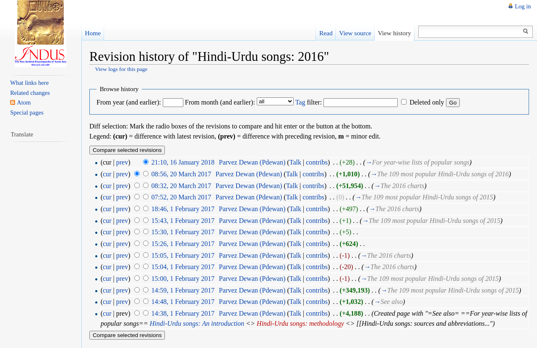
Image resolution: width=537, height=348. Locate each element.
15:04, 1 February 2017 (183, 266)
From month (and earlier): (220, 102)
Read (326, 33)
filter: (308, 102)
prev (122, 162)
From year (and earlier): (128, 102)
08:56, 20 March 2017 (181, 174)
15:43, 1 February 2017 (183, 220)
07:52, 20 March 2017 (181, 197)
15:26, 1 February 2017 (183, 243)
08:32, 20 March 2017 (181, 185)
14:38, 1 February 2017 (183, 313)
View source (355, 33)
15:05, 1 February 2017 (183, 255)
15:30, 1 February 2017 (183, 231)
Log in (523, 6)
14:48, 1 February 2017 (183, 301)
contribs (317, 162)
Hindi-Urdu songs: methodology (300, 323)
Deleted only (426, 102)
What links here (29, 82)
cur (107, 174)
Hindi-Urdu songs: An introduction (197, 323)
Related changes (30, 92)
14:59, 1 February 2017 (183, 290)
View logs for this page (121, 69)
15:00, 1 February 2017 (183, 278)
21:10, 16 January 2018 (183, 162)
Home (93, 33)
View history (394, 33)
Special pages (26, 112)
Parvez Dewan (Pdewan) (252, 162)
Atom (24, 102)
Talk (295, 162)
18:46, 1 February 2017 (183, 208)
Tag (300, 102)
